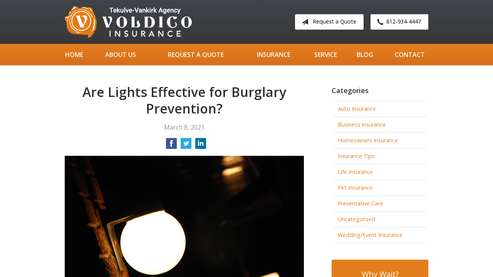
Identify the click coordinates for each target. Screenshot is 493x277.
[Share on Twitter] (186, 146)
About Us (120, 54)
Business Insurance (362, 124)
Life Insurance (355, 171)
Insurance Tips (356, 156)
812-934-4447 (397, 22)
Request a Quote (327, 22)
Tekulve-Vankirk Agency (128, 22)
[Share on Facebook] (171, 146)
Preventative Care (360, 203)
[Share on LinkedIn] (200, 146)
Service (325, 54)
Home (74, 54)
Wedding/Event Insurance (370, 235)
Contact (410, 54)
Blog (365, 54)
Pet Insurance (355, 187)
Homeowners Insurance (368, 140)
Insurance (273, 54)
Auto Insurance (357, 108)
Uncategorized (356, 219)
